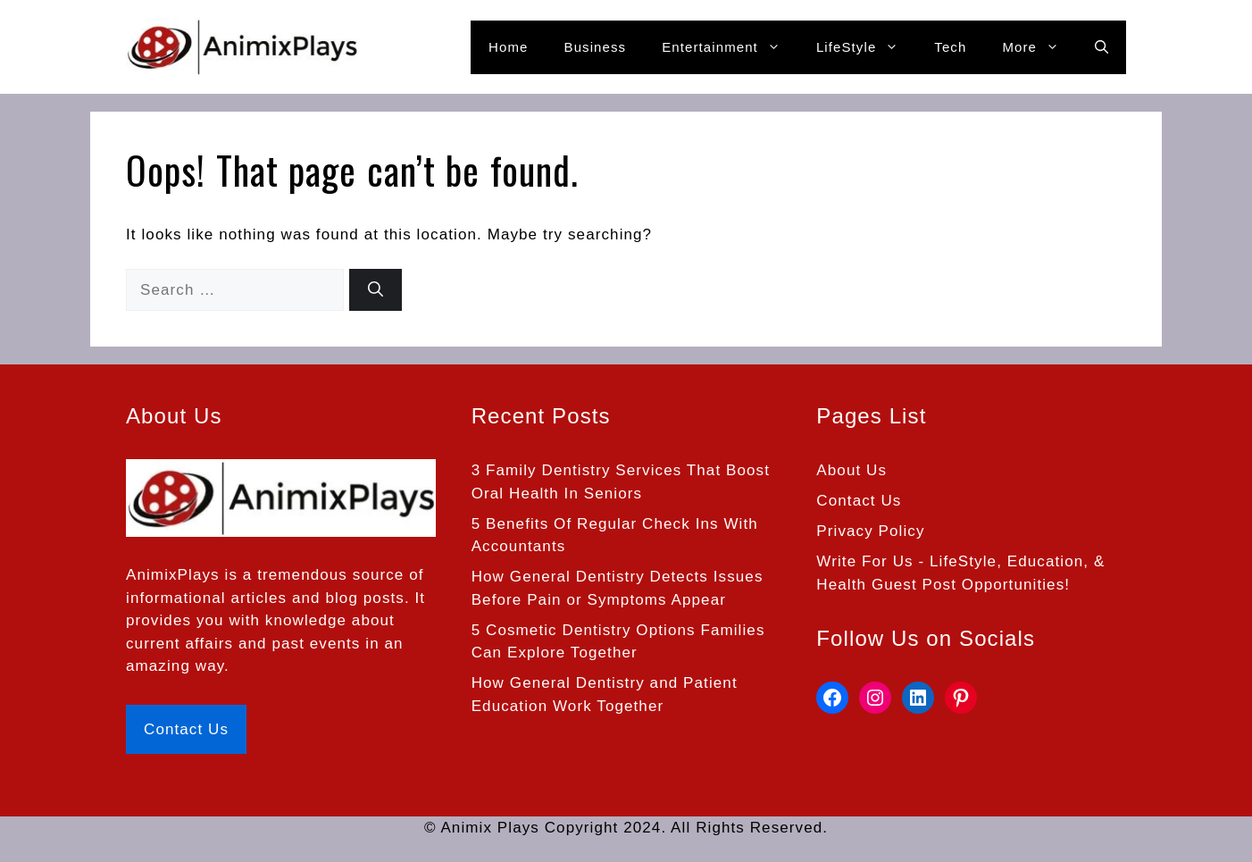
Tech (950, 46)
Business (595, 46)
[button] (1101, 47)
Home (508, 46)
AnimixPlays (173, 574)
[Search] (375, 290)
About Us (851, 470)
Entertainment (730, 47)
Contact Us (186, 729)
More (1039, 47)
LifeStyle (866, 47)
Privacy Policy (870, 531)
